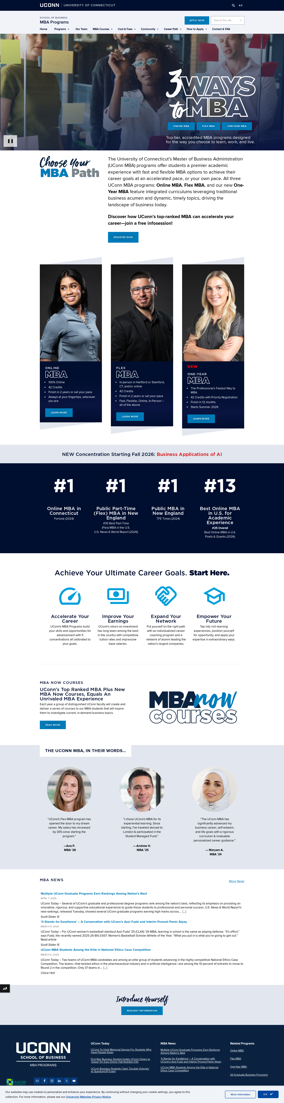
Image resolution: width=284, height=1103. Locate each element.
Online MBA (181, 126)
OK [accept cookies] (268, 1094)
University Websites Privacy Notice (88, 1097)
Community (150, 29)
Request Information (142, 1010)
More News (236, 881)
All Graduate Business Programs (249, 1075)
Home (43, 29)
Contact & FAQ (221, 29)
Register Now (123, 237)
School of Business (53, 17)
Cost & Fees (127, 29)
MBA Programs (54, 22)
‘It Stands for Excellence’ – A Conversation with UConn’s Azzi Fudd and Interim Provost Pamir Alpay (114, 922)
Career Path (172, 29)
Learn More (59, 412)
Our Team (81, 29)
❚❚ (10, 141)
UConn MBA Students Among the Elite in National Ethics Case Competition (96, 950)
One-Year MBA (237, 126)
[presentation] (142, 92)
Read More (53, 724)
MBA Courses (102, 29)
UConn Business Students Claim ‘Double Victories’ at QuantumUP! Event (120, 1070)
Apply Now (196, 20)
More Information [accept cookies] (240, 1094)
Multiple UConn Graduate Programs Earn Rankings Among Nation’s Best (94, 894)
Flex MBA (208, 126)
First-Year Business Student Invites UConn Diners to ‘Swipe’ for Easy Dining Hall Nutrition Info (120, 1061)
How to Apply (197, 29)
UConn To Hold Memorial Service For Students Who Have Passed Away (121, 1051)
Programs (61, 29)
